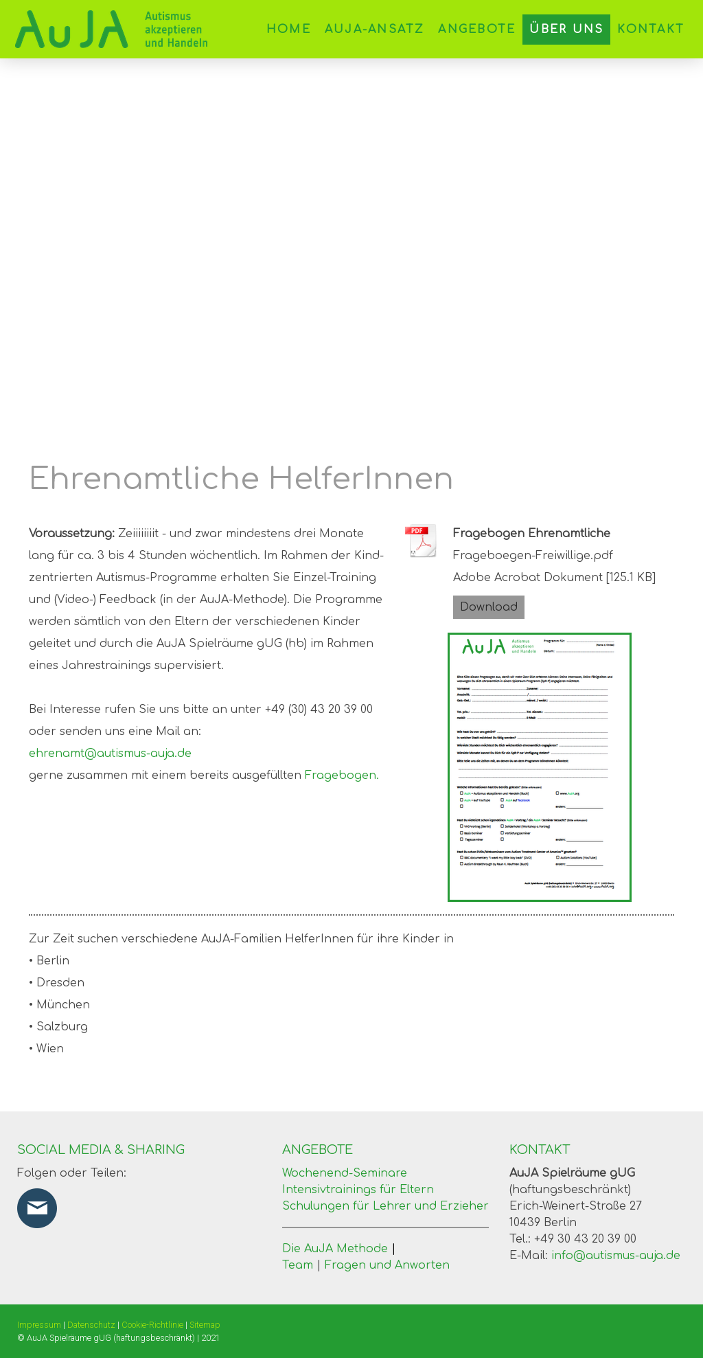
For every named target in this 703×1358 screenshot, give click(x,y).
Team (297, 1265)
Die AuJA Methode (339, 1249)
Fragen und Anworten (387, 1265)
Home (288, 29)
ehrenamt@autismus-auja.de (110, 753)
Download (489, 607)
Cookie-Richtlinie (152, 1325)
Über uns (566, 29)
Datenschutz (91, 1325)
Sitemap (204, 1325)
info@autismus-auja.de (615, 1255)
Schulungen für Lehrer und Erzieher (385, 1206)
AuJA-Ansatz (375, 29)
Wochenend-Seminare (344, 1173)
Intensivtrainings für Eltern (358, 1190)
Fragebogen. (342, 775)
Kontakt (650, 29)
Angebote (477, 29)
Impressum (39, 1325)
